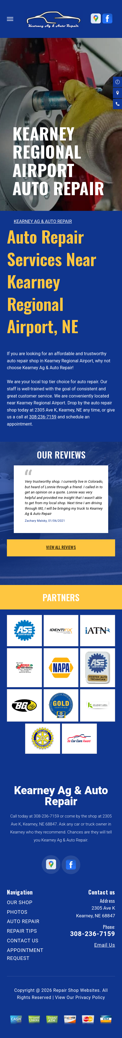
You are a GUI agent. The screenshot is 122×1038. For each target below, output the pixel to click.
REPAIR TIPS (22, 931)
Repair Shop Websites (76, 990)
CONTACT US (22, 940)
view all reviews (61, 547)
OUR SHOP (20, 902)
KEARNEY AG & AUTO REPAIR (43, 221)
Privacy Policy (90, 997)
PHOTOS (17, 912)
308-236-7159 (42, 416)
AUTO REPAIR (23, 921)
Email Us (104, 945)
